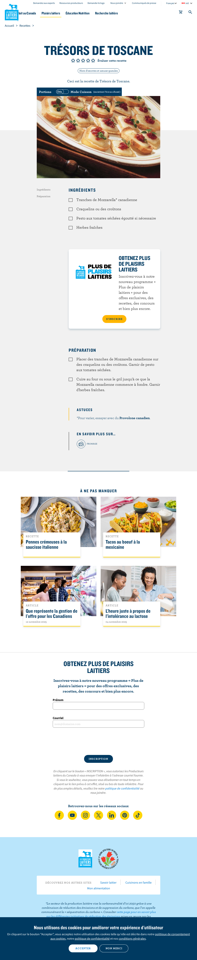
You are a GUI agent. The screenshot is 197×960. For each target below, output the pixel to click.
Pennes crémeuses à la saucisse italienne (46, 544)
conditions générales (132, 938)
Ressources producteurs (71, 3)
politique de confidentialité (122, 788)
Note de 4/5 (88, 60)
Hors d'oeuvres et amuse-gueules (98, 70)
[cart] (181, 12)
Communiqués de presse (144, 3)
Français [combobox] (170, 3)
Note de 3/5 (83, 60)
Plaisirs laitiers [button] (65, 13)
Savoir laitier (108, 882)
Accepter (83, 948)
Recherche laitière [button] (125, 13)
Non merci (114, 948)
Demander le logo (96, 3)
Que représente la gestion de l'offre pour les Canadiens (51, 613)
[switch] (88, 92)
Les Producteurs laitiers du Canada (12, 11)
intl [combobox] (187, 3)
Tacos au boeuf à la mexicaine (123, 544)
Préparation (43, 196)
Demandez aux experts (44, 3)
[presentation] (98, 741)
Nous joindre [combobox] (116, 3)
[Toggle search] (190, 12)
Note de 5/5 (93, 60)
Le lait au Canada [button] (38, 13)
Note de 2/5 (78, 60)
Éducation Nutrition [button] (94, 13)
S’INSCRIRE (114, 318)
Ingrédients (43, 189)
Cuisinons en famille (138, 882)
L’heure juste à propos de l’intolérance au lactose (128, 613)
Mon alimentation (98, 888)
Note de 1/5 (73, 60)
